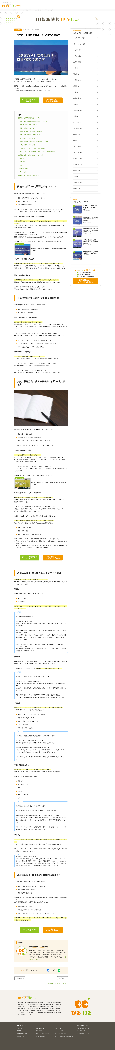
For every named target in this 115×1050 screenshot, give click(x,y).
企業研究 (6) (77, 62)
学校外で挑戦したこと (26, 168)
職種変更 (19, 1030)
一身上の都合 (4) (78, 56)
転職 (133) (76, 170)
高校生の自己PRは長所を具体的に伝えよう (30, 175)
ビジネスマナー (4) (79, 44)
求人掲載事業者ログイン (83, 1033)
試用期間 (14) (77, 158)
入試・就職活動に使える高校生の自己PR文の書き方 (33, 141)
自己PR (18, 29)
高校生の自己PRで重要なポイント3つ (29, 118)
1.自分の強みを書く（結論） (28, 145)
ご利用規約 (58, 1028)
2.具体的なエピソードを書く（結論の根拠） (32, 148)
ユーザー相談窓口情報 (22, 1033)
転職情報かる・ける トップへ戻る (58, 983)
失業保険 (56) (77, 80)
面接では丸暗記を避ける (27, 128)
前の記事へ (19, 978)
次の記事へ (63, 978)
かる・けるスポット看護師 (42, 1033)
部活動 (22, 158)
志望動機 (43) (77, 98)
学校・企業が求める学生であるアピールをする (33, 121)
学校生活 (22, 165)
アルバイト (23, 172)
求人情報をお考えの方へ (83, 1028)
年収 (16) (76, 92)
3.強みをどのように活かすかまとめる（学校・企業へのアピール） (39, 151)
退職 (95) (76, 176)
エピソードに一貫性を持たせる (29, 124)
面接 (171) (76, 188)
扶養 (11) (76, 104)
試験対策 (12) (77, 164)
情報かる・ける (20, 1036)
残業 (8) (75, 116)
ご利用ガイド (20, 1028)
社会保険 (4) (77, 122)
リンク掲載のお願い (81, 1030)
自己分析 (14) (77, 152)
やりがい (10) (77, 50)
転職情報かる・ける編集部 (38, 947)
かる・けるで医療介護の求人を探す (29, 100)
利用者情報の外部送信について (43, 1036)
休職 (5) (75, 68)
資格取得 (22, 161)
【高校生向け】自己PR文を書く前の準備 (30, 131)
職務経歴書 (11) (78, 134)
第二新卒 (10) (77, 128)
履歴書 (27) (76, 86)
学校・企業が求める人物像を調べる (30, 134)
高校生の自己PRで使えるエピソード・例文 (30, 155)
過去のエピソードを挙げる (27, 138)
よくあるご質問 (59, 1030)
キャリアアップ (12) (79, 38)
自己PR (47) (77, 146)
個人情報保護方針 (40, 1028)
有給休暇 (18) (77, 110)
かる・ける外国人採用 (60, 1033)
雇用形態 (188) (77, 182)
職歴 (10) (76, 140)
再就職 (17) (76, 74)
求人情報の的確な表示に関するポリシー (64, 1036)
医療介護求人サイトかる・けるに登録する (53, 100)
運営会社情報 (39, 1030)
